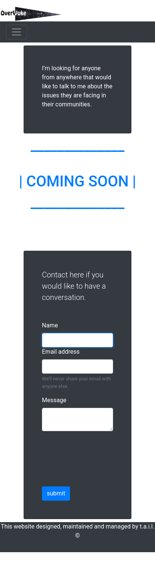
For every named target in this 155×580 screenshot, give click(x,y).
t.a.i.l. (147, 526)
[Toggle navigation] (16, 31)
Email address (61, 351)
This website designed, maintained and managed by (70, 526)
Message (54, 400)
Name (50, 325)
